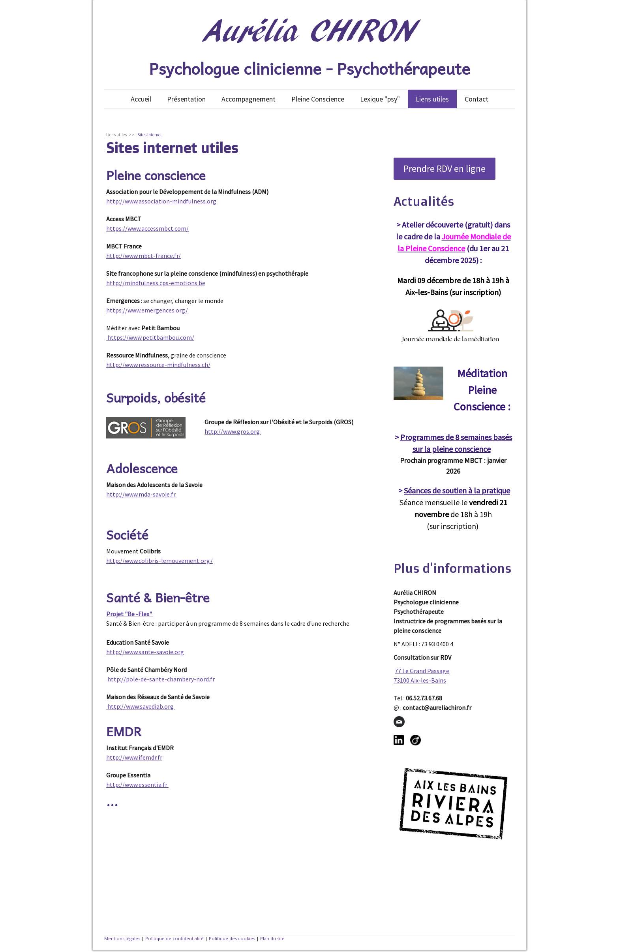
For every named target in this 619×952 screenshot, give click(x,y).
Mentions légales (122, 938)
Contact (476, 98)
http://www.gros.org (232, 431)
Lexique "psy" (380, 98)
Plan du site (272, 938)
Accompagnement (248, 98)
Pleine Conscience (317, 98)
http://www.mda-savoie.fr (141, 494)
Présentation (186, 98)
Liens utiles (432, 98)
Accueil (141, 98)
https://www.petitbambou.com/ (150, 337)
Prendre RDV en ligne (444, 168)
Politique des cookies (232, 938)
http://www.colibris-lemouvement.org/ (159, 560)
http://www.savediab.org (140, 706)
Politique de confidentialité (174, 938)
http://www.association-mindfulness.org (161, 201)
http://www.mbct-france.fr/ (143, 256)
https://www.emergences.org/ (147, 310)
